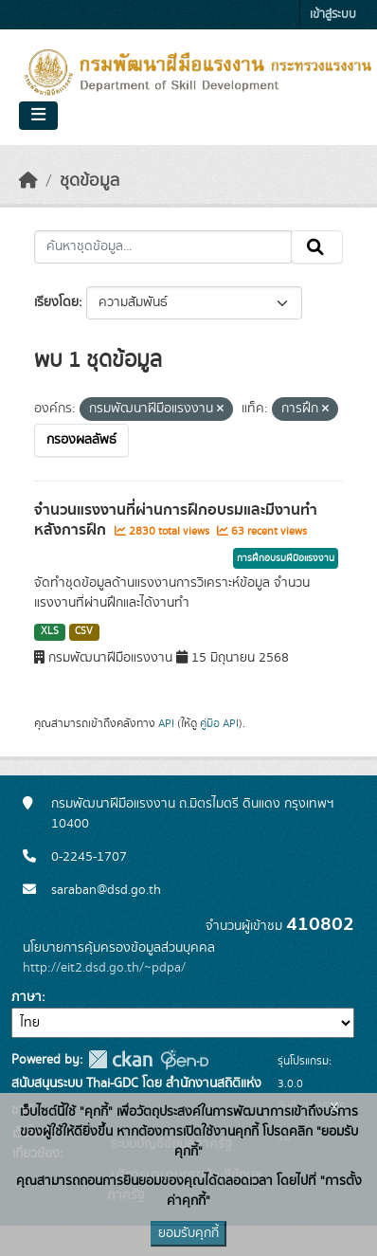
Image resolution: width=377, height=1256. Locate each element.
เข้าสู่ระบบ (333, 15)
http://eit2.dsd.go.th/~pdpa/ (104, 967)
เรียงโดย (56, 302)
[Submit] (317, 247)
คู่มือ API (219, 723)
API (166, 723)
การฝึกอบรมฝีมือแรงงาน (285, 558)
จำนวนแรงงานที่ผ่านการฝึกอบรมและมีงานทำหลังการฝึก (175, 520)
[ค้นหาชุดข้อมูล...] (163, 247)
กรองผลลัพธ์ (81, 439)
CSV (84, 631)
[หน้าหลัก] (28, 181)
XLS (50, 631)
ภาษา (26, 997)
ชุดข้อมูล (89, 181)
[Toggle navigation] (38, 115)
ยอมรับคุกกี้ (188, 1233)
